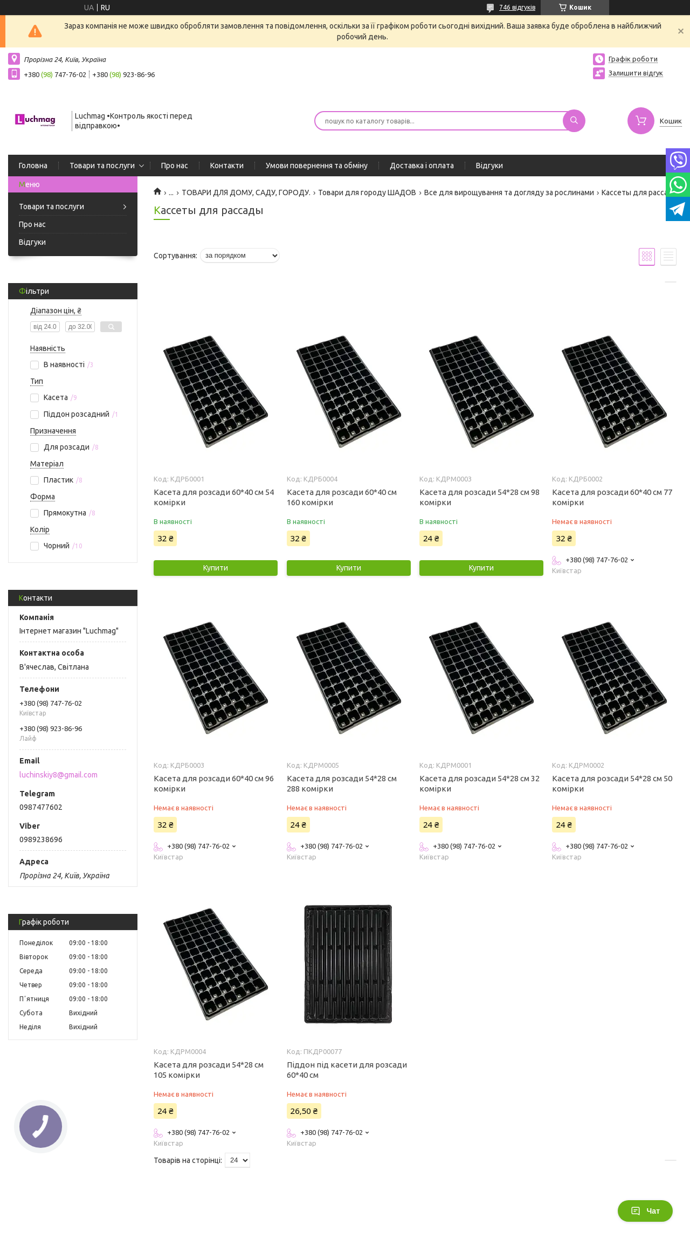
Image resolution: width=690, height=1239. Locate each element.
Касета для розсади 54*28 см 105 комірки (209, 1069)
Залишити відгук (636, 73)
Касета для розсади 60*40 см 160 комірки (342, 497)
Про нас (174, 165)
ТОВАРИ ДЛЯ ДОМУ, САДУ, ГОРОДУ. (246, 192)
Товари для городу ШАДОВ (367, 192)
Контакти (227, 165)
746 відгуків (517, 7)
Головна (33, 165)
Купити (215, 567)
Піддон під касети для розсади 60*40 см (347, 1069)
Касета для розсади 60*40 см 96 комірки (214, 783)
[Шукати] (574, 120)
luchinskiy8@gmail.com (58, 774)
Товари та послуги (102, 165)
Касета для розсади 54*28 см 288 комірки (342, 783)
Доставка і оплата (422, 165)
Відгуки (489, 165)
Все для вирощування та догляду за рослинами (509, 192)
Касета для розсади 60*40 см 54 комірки (214, 497)
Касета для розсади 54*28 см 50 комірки (612, 783)
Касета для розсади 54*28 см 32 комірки (479, 783)
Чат (645, 1211)
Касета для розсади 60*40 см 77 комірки (612, 497)
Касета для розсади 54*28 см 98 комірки (479, 497)
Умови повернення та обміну (317, 165)
